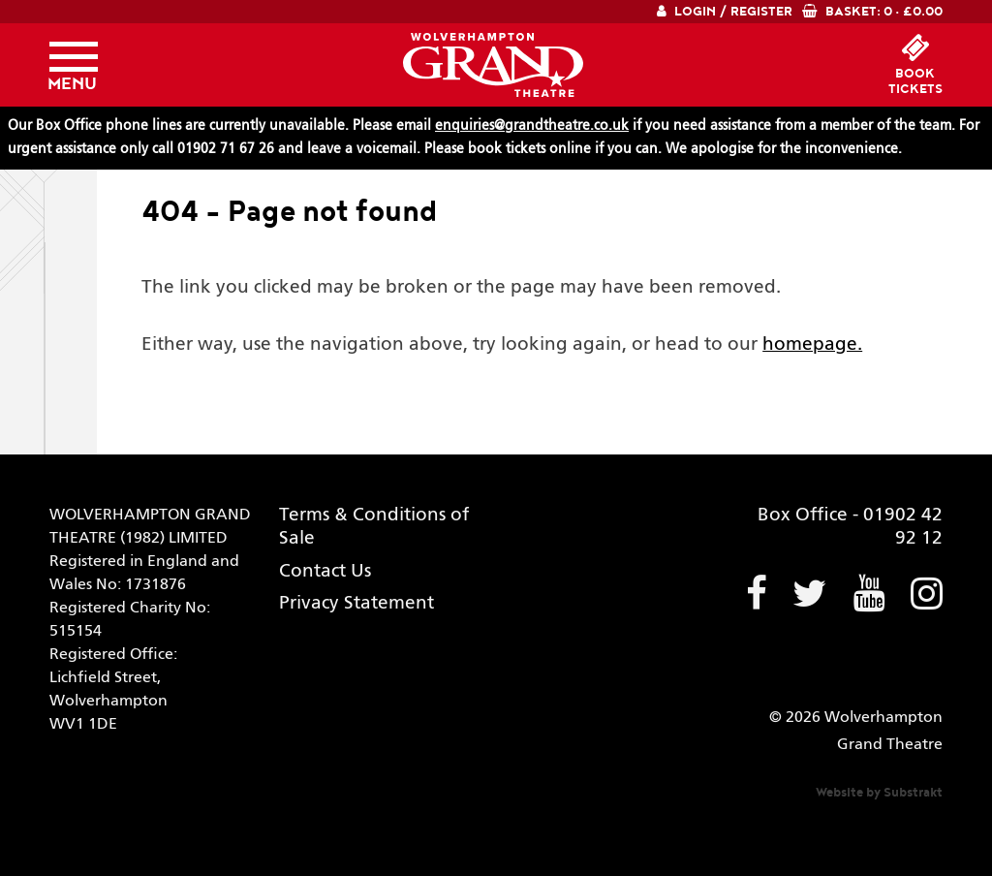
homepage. (812, 344)
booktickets (915, 81)
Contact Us (325, 571)
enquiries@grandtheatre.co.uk (532, 126)
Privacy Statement (356, 603)
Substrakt (913, 792)
